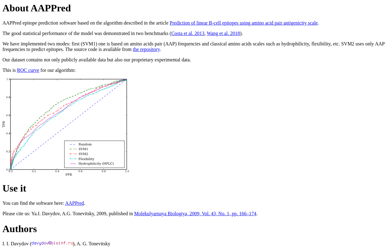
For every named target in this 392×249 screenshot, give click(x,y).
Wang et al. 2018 (223, 33)
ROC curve (28, 70)
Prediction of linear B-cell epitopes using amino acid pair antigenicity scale (244, 22)
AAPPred (74, 203)
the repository (146, 49)
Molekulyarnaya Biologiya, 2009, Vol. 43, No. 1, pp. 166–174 (195, 213)
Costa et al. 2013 (187, 33)
